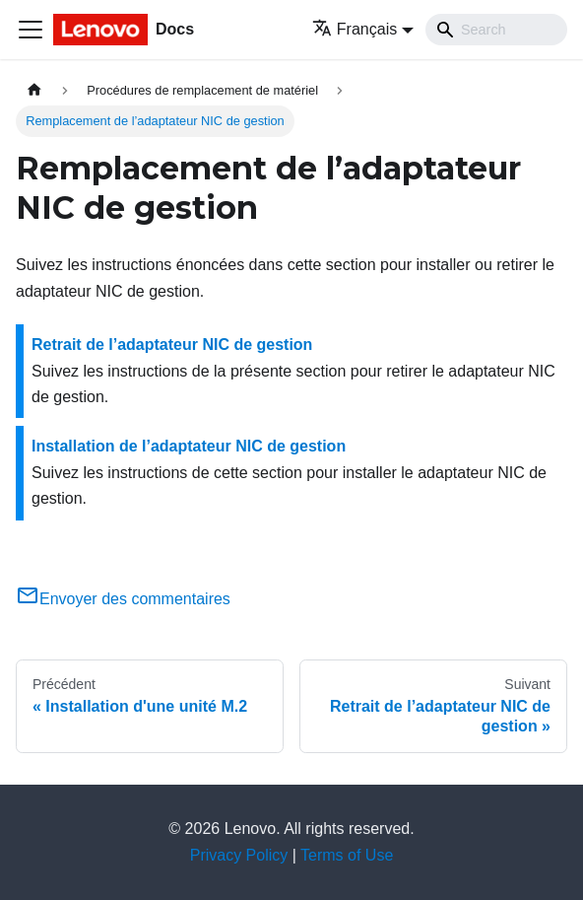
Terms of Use (346, 855)
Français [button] (354, 29)
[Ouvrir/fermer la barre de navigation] (30, 29)
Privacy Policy (239, 855)
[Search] (496, 29)
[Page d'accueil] (34, 90)
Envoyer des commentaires (123, 598)
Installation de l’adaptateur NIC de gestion (189, 446)
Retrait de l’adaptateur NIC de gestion (172, 344)
